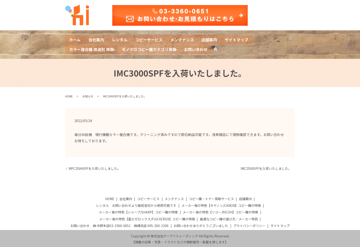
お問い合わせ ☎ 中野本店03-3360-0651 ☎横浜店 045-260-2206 (119, 224)
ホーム (75, 39)
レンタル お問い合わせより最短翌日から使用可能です (136, 204)
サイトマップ (246, 39)
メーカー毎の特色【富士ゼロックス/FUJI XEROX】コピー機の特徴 (147, 218)
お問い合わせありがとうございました (201, 224)
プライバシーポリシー (249, 224)
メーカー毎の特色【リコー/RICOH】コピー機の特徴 (220, 211)
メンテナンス (189, 39)
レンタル (123, 39)
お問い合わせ (203, 48)
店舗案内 (218, 39)
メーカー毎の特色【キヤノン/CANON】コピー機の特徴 (221, 204)
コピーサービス (153, 39)
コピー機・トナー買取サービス (211, 197)
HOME (69, 95)
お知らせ (87, 95)
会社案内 (98, 39)
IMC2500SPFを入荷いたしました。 (266, 167)
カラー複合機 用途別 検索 (93, 48)
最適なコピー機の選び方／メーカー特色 (229, 218)
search (226, 49)
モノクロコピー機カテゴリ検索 (154, 48)
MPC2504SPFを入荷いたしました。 (95, 167)
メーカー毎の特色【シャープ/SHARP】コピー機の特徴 (138, 211)
